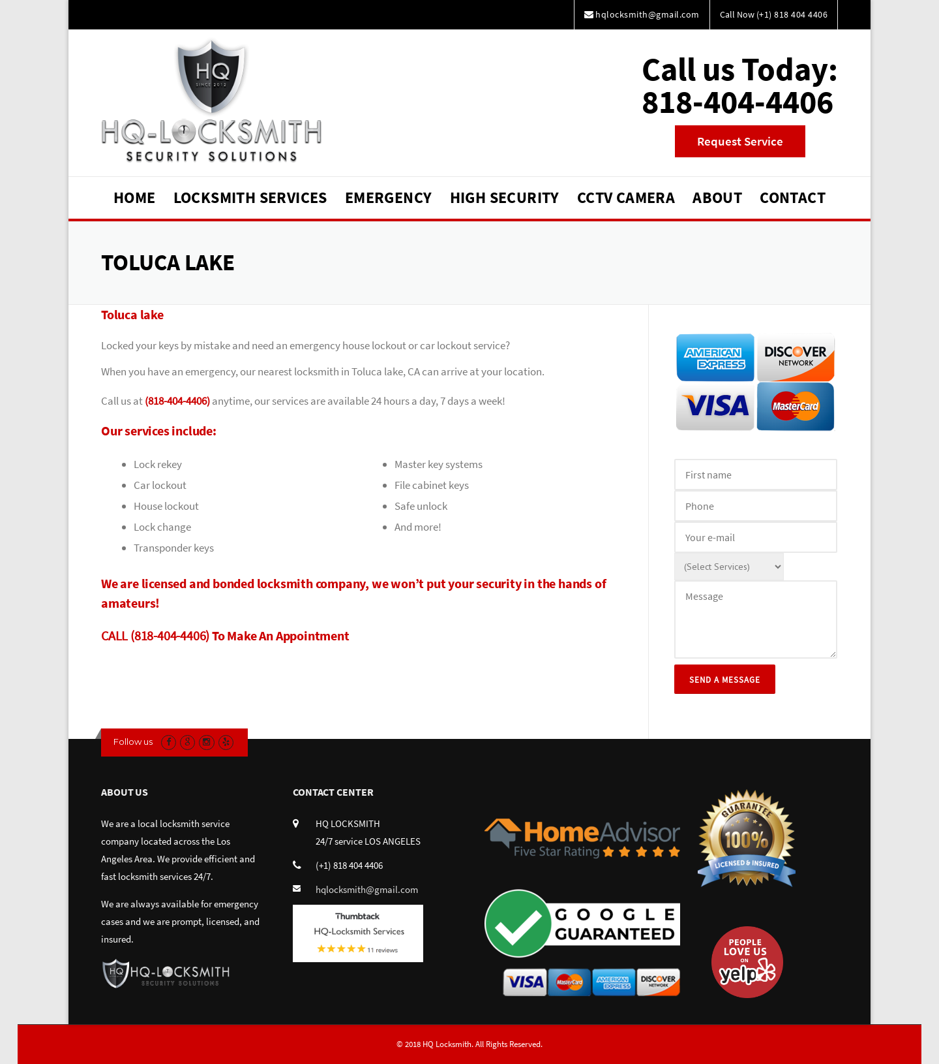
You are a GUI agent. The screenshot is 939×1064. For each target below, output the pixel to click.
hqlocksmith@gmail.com (367, 889)
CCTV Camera (626, 197)
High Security (504, 197)
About (717, 197)
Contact (793, 197)
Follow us (133, 741)
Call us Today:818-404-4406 (740, 85)
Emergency (388, 197)
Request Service (740, 141)
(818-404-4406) (177, 401)
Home (134, 197)
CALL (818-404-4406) (155, 635)
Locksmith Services (250, 197)
